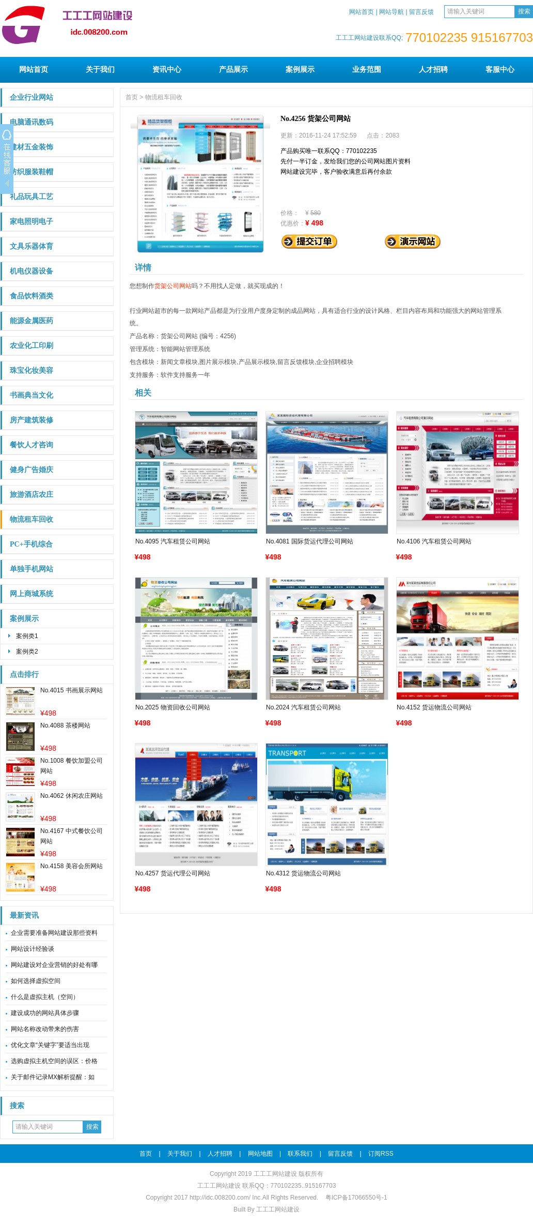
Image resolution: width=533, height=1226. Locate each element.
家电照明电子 (31, 221)
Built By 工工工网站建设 (266, 1209)
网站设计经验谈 (32, 948)
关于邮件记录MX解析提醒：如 (53, 1077)
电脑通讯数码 (31, 122)
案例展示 (300, 69)
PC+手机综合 (31, 544)
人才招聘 (433, 69)
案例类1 (27, 636)
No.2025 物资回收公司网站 (172, 707)
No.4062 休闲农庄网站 (71, 795)
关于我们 (100, 69)
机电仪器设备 (31, 271)
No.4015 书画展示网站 (71, 690)
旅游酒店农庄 (31, 494)
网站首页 (361, 12)
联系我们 (300, 1153)
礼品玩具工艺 (31, 197)
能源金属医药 (31, 321)
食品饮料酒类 (31, 296)
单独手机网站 (31, 569)
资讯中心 (166, 69)
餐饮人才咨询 (31, 445)
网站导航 (391, 12)
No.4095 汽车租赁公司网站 (172, 541)
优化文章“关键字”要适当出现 (50, 1045)
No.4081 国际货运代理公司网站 (309, 541)
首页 (132, 97)
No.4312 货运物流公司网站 (303, 873)
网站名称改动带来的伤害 (45, 1029)
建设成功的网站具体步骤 (45, 1013)
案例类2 (27, 651)
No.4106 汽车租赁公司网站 (434, 541)
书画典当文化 (31, 395)
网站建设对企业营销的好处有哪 (54, 964)
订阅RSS (381, 1153)
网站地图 (260, 1153)
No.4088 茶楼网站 (65, 725)
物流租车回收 (31, 519)
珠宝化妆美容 (31, 370)
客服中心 (499, 69)
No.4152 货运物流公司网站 (434, 707)
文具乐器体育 (31, 246)
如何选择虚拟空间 (35, 981)
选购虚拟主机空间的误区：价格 (54, 1061)
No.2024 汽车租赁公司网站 (303, 707)
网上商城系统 (31, 594)
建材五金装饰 (31, 147)
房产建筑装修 (31, 420)
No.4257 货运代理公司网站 (172, 873)
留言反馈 (421, 12)
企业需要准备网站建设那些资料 (54, 932)
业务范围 (366, 69)
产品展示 (233, 69)
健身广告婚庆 (31, 470)
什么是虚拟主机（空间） (45, 997)
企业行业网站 (31, 97)
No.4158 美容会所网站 (71, 866)
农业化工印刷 (31, 346)
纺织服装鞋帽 (31, 172)
